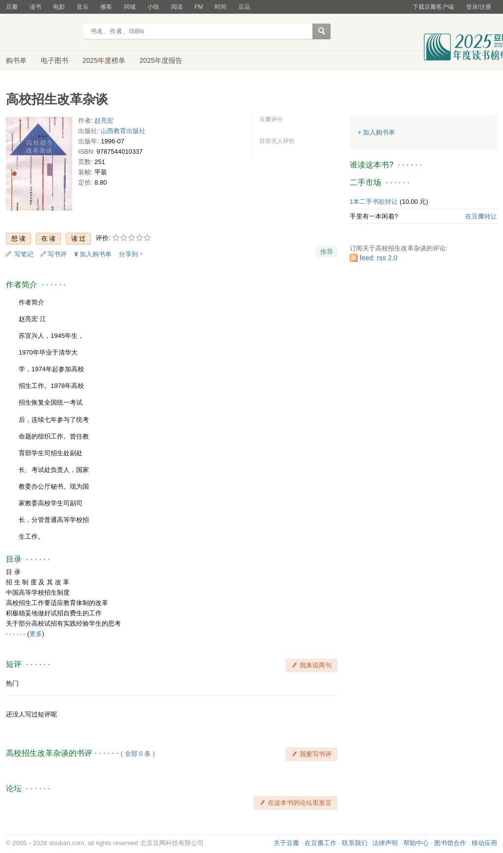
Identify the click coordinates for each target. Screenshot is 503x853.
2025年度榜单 (104, 60)
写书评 (57, 254)
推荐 (326, 251)
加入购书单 (96, 254)
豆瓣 (12, 6)
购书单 (16, 60)
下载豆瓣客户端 (433, 6)
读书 (35, 6)
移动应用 (484, 843)
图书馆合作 (450, 843)
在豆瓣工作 (320, 843)
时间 (220, 6)
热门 (12, 683)
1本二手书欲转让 (374, 201)
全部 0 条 (138, 753)
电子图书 (54, 60)
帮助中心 (416, 843)
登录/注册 (478, 6)
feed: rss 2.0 (378, 258)
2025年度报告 (161, 60)
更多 (35, 633)
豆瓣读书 (41, 32)
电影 (59, 6)
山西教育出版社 (123, 131)
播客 (106, 6)
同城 (130, 6)
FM (199, 6)
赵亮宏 (103, 120)
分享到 (128, 254)
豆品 (244, 6)
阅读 (177, 6)
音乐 (82, 6)
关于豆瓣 (286, 843)
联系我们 (354, 843)
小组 (153, 6)
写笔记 (23, 254)
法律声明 (385, 843)
